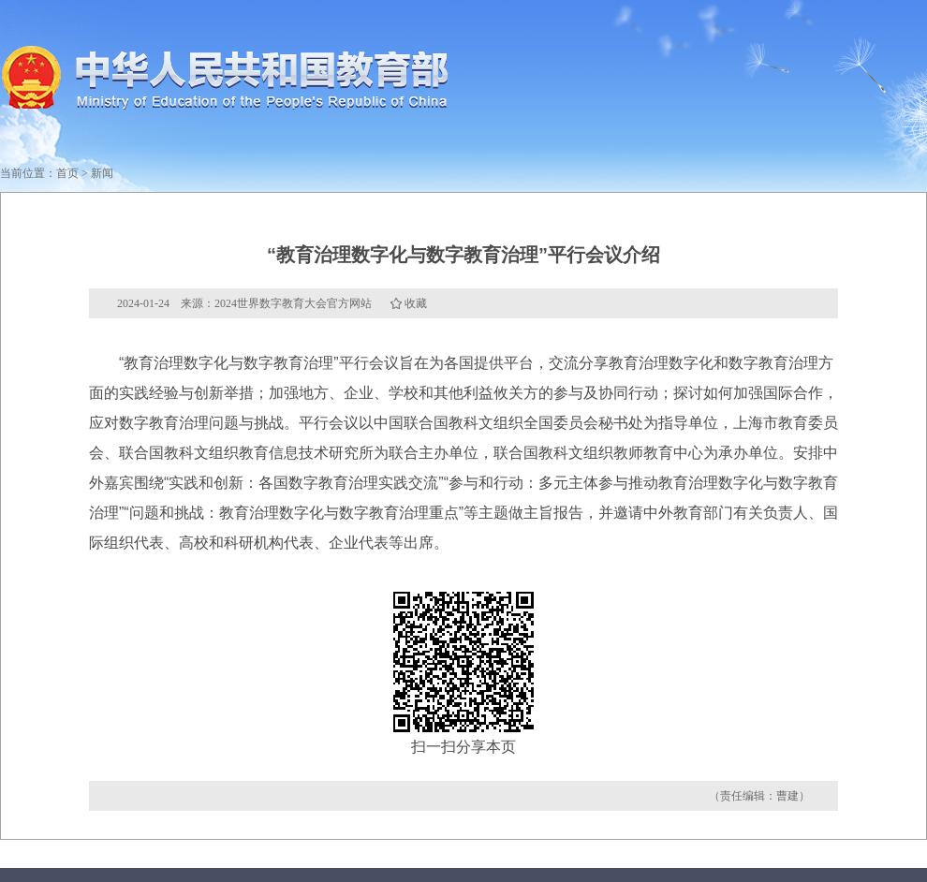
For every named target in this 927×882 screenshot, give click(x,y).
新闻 (102, 173)
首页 (67, 173)
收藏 (416, 303)
